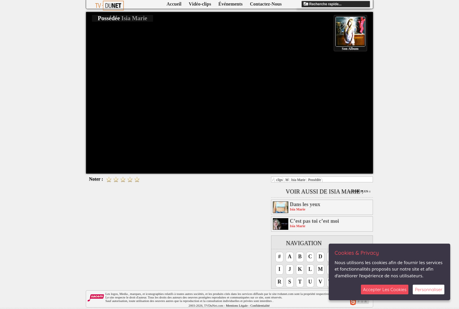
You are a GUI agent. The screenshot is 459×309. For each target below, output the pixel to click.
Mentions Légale (237, 305)
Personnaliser (428, 289)
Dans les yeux (305, 204)
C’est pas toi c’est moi (314, 221)
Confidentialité (260, 305)
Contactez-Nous (266, 3)
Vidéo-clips (200, 3)
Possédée (314, 180)
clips (279, 180)
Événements (230, 3)
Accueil (174, 3)
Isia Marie (298, 180)
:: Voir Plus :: (360, 191)
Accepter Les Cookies (384, 289)
